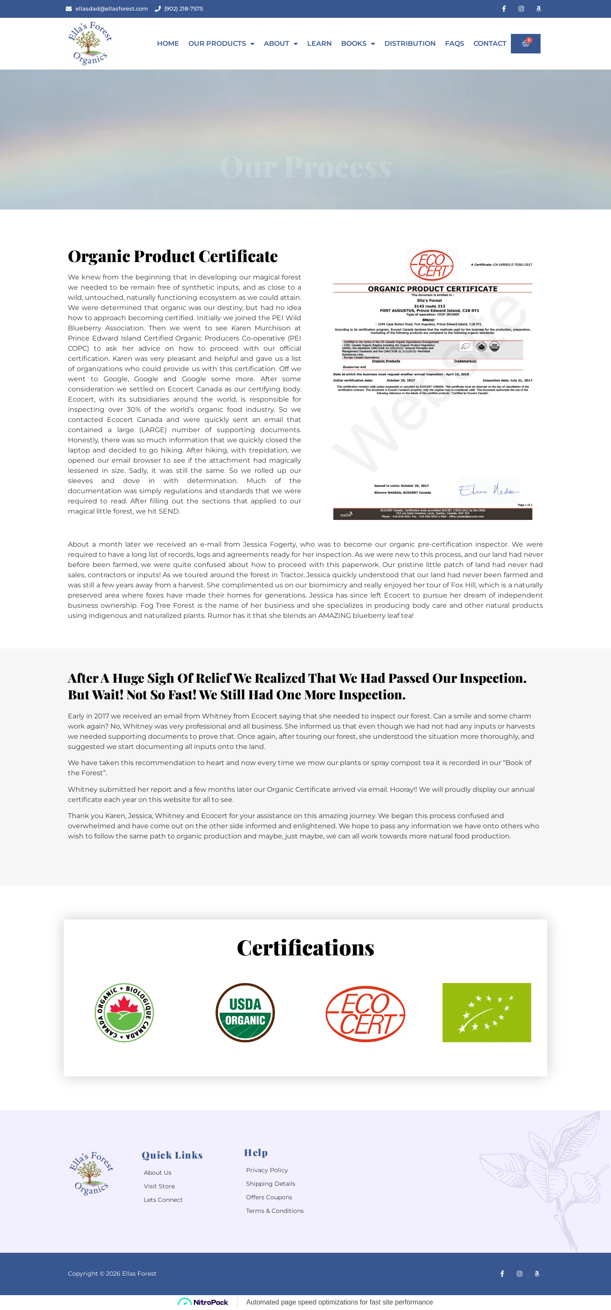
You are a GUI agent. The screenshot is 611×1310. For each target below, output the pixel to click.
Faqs (454, 43)
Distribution (410, 43)
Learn (319, 43)
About (281, 43)
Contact (490, 43)
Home (168, 43)
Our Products (221, 43)
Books (358, 43)
